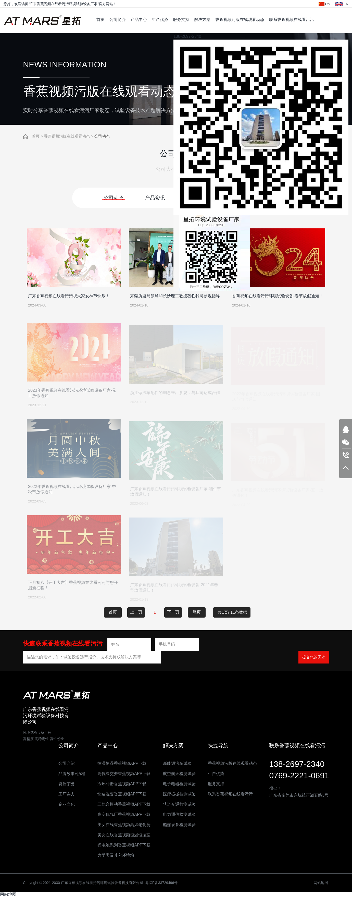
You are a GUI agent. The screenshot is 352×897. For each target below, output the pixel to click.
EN (341, 4)
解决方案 (202, 20)
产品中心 (139, 20)
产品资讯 (155, 197)
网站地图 (8, 894)
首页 (100, 20)
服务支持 (181, 20)
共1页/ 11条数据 (234, 612)
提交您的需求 (313, 657)
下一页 (173, 612)
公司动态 (102, 136)
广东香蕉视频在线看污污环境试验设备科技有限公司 (42, 20)
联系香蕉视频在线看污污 (291, 20)
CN (324, 4)
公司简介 (117, 20)
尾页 (197, 612)
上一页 (136, 612)
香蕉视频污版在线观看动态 (239, 20)
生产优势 (160, 20)
